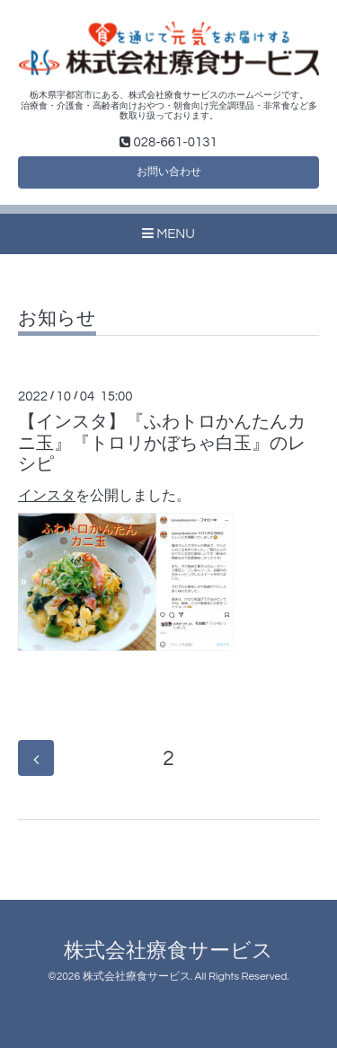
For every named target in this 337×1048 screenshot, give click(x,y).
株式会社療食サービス (168, 951)
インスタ (46, 496)
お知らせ (57, 318)
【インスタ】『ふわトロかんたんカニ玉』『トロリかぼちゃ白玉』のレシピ (162, 443)
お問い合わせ (169, 172)
